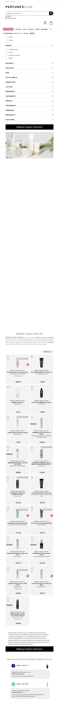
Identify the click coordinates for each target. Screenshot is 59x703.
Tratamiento (29, 96)
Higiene (9, 58)
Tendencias (29, 110)
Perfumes (18, 29)
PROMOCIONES (11, 18)
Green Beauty (17, 33)
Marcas (32, 33)
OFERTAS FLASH (8, 29)
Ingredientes (29, 91)
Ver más (25, 33)
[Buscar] (51, 13)
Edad (29, 73)
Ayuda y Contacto (10, 1)
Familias (29, 45)
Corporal (30, 29)
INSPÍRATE (8, 16)
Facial (24, 29)
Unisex (9, 40)
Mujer (9, 37)
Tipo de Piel (29, 68)
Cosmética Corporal (13, 55)
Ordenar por (47, 351)
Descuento (29, 63)
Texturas (29, 87)
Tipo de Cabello (29, 77)
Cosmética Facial (12, 49)
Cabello (37, 29)
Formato (29, 101)
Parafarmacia (7, 33)
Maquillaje (44, 29)
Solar (50, 29)
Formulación (29, 82)
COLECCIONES (29, 120)
